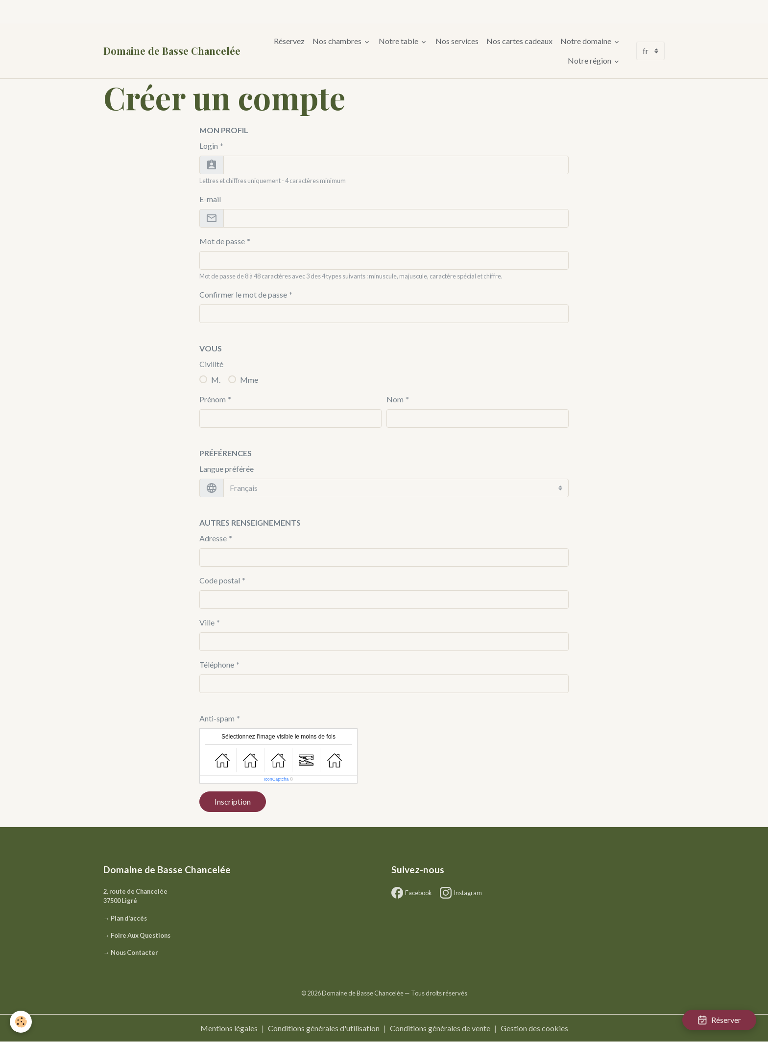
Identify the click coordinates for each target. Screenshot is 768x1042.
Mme (249, 379)
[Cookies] (21, 1022)
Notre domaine (586, 41)
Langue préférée (226, 468)
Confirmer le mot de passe (243, 294)
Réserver (719, 1020)
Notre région (590, 60)
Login (208, 145)
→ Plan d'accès (125, 918)
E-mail (210, 199)
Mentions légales (229, 1028)
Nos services (457, 41)
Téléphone (216, 664)
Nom (395, 399)
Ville (207, 622)
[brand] (171, 51)
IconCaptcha (276, 779)
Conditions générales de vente (440, 1028)
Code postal (219, 580)
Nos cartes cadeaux (519, 41)
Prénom (212, 399)
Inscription (233, 801)
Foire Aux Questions (140, 935)
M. (215, 379)
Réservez (289, 41)
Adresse (213, 538)
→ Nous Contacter (130, 952)
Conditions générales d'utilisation (324, 1028)
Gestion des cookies (534, 1028)
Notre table (399, 41)
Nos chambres (337, 41)
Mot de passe (222, 241)
